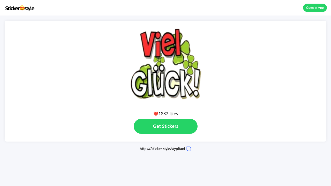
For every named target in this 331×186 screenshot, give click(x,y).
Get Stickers (165, 126)
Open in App (315, 7)
